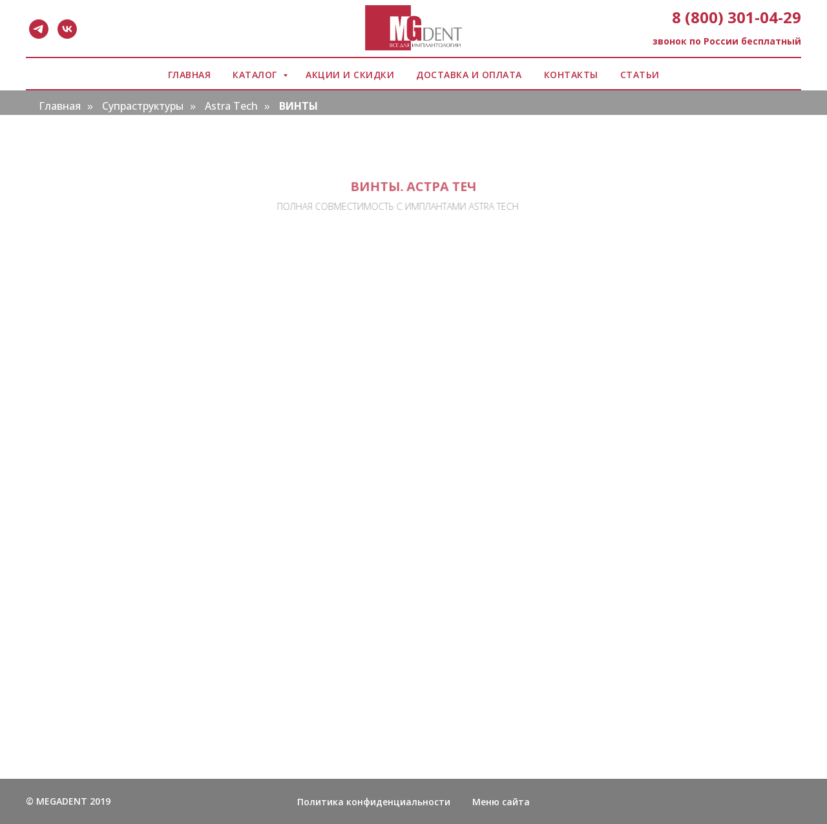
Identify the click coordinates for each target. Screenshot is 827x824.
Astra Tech (231, 106)
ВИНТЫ (298, 106)
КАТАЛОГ (256, 74)
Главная (60, 106)
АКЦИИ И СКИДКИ (350, 74)
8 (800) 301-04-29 (736, 17)
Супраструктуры (142, 106)
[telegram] (38, 29)
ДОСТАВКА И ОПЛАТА (469, 74)
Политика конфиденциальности (373, 802)
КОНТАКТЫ (571, 74)
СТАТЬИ (640, 74)
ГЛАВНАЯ (189, 74)
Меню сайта (501, 802)
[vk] (67, 29)
